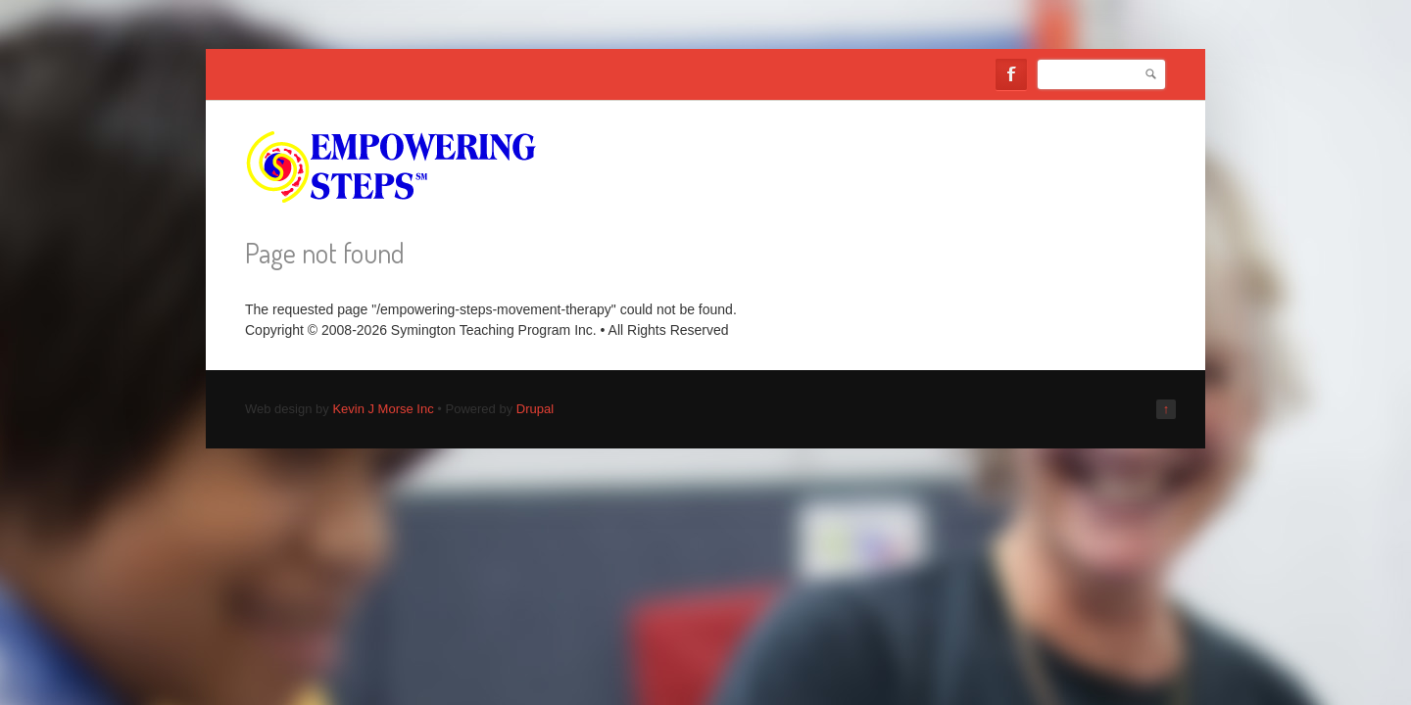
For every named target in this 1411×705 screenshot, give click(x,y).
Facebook (1011, 74)
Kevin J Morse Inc (382, 408)
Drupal (535, 408)
